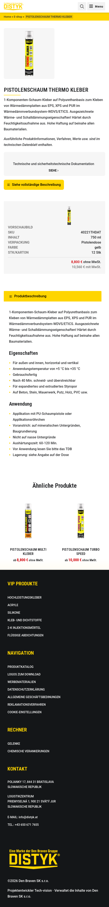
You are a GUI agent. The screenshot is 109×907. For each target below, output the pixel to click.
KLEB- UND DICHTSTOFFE (25, 620)
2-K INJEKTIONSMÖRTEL (24, 627)
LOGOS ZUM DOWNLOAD (24, 674)
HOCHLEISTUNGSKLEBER (25, 597)
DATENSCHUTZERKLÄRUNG (26, 689)
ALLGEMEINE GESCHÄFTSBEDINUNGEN (34, 697)
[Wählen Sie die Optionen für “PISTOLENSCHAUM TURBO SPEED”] (80, 549)
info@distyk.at (28, 817)
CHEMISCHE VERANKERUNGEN (28, 751)
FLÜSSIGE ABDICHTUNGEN (25, 635)
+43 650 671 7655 (27, 824)
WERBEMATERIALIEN (22, 682)
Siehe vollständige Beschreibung (34, 185)
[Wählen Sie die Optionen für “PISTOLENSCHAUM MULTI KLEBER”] (28, 549)
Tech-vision (43, 891)
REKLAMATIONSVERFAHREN (27, 704)
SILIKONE (14, 612)
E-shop (18, 16)
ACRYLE (13, 605)
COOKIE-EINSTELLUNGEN (25, 712)
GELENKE (14, 743)
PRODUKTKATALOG (21, 666)
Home (7, 16)
